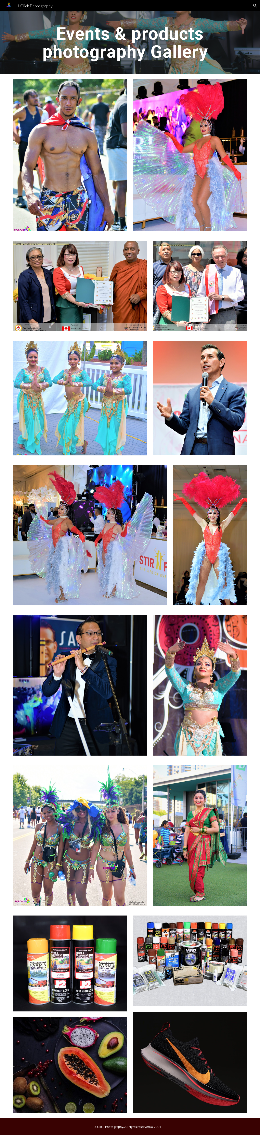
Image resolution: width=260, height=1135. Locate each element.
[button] (255, 6)
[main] (130, 42)
